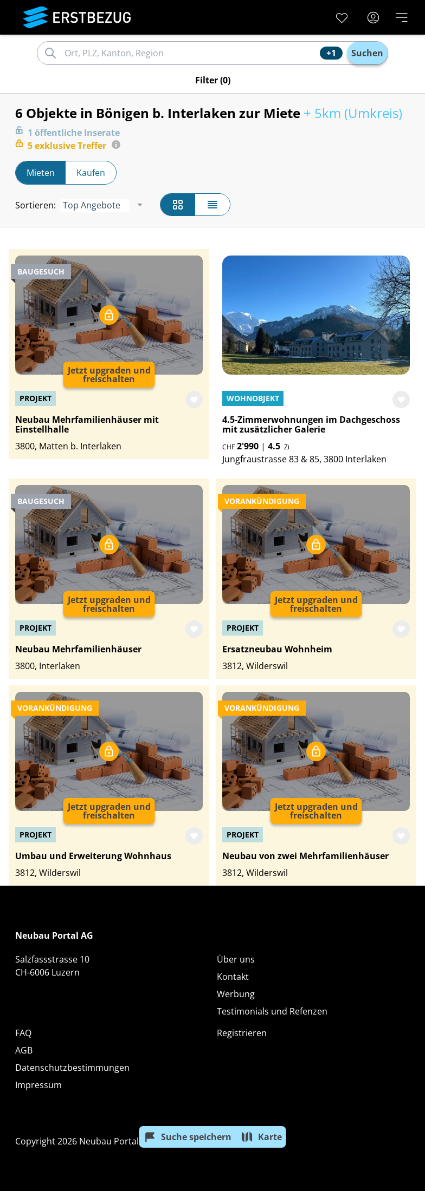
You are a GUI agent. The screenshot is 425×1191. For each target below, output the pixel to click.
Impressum (38, 1085)
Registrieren (242, 1033)
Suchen (367, 53)
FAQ (23, 1033)
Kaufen (90, 173)
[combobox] (190, 53)
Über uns (236, 959)
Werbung (236, 994)
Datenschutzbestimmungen (72, 1068)
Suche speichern (187, 1136)
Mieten (41, 173)
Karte (261, 1136)
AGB (24, 1050)
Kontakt (233, 977)
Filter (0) (212, 80)
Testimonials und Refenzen (272, 1011)
